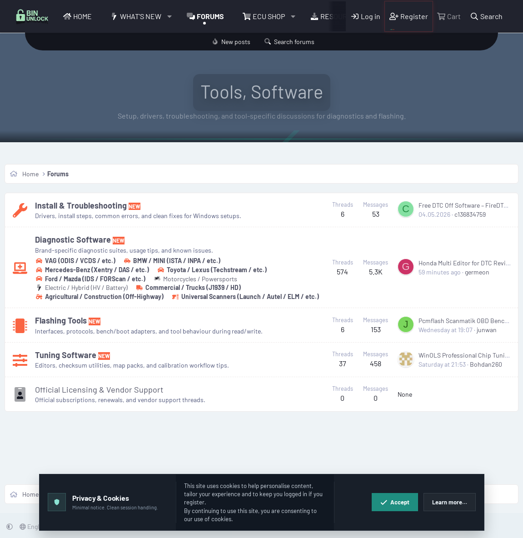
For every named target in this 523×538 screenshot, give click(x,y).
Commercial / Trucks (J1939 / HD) (188, 287)
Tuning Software (65, 355)
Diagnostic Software (73, 239)
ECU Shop (269, 16)
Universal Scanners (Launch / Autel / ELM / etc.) (245, 296)
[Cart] (449, 16)
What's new (140, 16)
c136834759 (470, 214)
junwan (487, 330)
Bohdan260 (486, 364)
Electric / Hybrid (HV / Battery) (81, 287)
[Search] (486, 16)
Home (82, 16)
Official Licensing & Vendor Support (99, 389)
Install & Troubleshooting (81, 205)
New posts (235, 41)
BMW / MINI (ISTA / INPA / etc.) (171, 260)
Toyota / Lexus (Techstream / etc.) (212, 270)
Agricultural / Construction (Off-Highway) (99, 296)
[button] (170, 16)
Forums (210, 16)
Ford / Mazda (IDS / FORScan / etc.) (90, 279)
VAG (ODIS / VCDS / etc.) (75, 260)
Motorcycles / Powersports (195, 279)
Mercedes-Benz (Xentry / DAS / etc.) (92, 270)
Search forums (294, 41)
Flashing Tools (61, 320)
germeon (477, 272)
